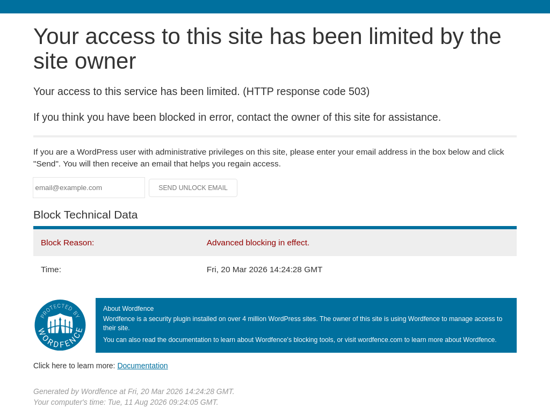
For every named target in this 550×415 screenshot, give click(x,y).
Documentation (142, 365)
